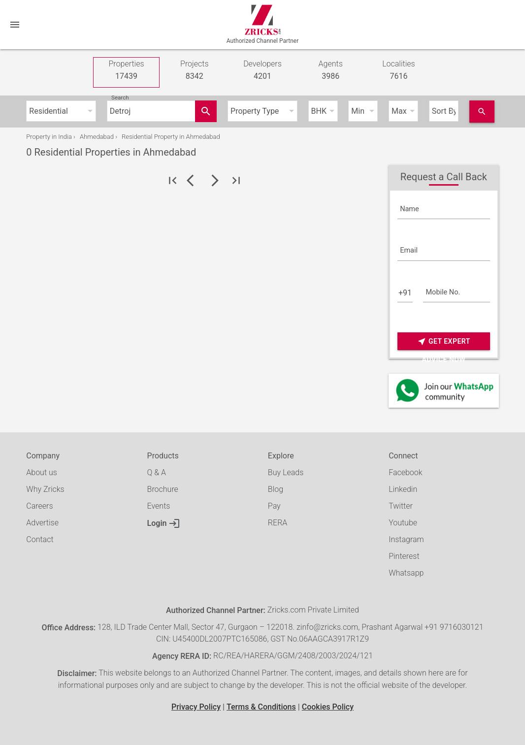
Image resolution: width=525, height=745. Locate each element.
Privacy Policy (196, 707)
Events (158, 506)
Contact (39, 539)
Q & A (156, 472)
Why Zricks (45, 489)
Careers (39, 506)
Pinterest (404, 556)
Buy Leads (285, 472)
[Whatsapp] (444, 391)
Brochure (162, 489)
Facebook (405, 472)
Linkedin (403, 489)
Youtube (403, 522)
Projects (194, 70)
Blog (275, 489)
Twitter (401, 506)
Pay (274, 506)
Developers (262, 70)
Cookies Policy (328, 707)
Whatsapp (406, 573)
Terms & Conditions (261, 707)
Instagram (406, 539)
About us (41, 472)
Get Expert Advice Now (443, 341)
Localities (398, 70)
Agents (331, 70)
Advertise (42, 522)
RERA (277, 522)
